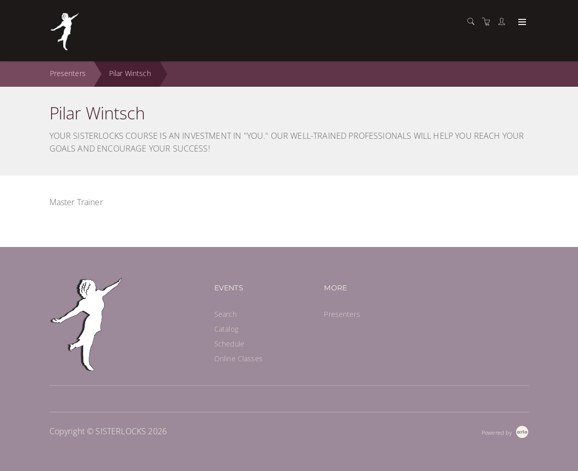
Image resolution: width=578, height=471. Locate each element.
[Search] (473, 22)
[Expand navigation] (521, 22)
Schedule (229, 344)
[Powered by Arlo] (505, 431)
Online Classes (238, 358)
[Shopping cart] (488, 22)
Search (225, 314)
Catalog (226, 329)
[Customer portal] (504, 22)
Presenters (68, 73)
